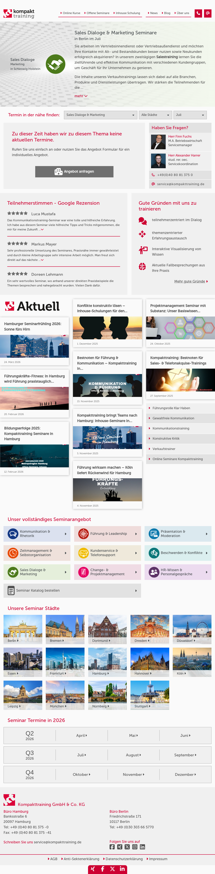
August (133, 755)
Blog (166, 13)
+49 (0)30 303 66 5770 (135, 827)
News (153, 13)
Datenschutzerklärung (123, 859)
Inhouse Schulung (126, 13)
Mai (133, 735)
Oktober (81, 774)
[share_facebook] (103, 869)
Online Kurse (70, 13)
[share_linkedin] (122, 869)
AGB (53, 859)
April (81, 735)
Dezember (185, 774)
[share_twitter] (112, 869)
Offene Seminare (96, 13)
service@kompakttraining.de (57, 842)
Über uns (181, 13)
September (185, 755)
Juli (81, 755)
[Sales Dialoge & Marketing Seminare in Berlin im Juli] (198, 13)
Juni (185, 735)
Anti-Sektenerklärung (80, 859)
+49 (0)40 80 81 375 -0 (29, 827)
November (133, 774)
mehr (81, 96)
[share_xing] (93, 869)
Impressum (156, 859)
